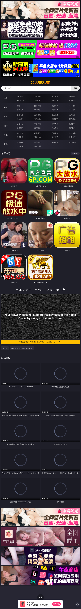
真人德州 (37, 97)
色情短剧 (37, 146)
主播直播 (55, 110)
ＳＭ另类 (72, 110)
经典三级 (37, 119)
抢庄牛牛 (72, 100)
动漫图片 (72, 124)
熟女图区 (55, 128)
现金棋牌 (55, 100)
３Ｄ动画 (72, 106)
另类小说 (37, 137)
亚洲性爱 (20, 115)
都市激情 (20, 133)
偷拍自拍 (37, 115)
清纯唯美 (37, 128)
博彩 (6, 98)
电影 (6, 116)
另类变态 (72, 119)
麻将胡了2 (20, 100)
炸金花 (37, 100)
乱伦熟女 (55, 119)
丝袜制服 (37, 110)
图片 (6, 125)
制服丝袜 (20, 119)
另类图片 (72, 128)
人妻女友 (55, 133)
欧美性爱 (72, 115)
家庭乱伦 (37, 133)
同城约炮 (20, 142)
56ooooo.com (40, 82)
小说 (6, 135)
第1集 (5, 348)
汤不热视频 (72, 142)
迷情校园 (20, 137)
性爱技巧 (72, 137)
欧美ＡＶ (55, 106)
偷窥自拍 (20, 124)
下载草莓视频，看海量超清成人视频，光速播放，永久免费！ (49, 342)
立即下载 (56, 604)
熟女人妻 (20, 110)
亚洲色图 (37, 124)
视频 (6, 107)
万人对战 (55, 97)
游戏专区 (72, 97)
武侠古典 (72, 133)
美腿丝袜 (20, 128)
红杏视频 (20, 146)
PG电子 (20, 97)
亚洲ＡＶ (20, 106)
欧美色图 (55, 124)
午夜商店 (37, 142)
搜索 (75, 88)
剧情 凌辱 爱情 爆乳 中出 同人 (22, 348)
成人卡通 (55, 115)
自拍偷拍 (37, 106)
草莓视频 (55, 142)
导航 (6, 144)
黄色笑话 (55, 137)
